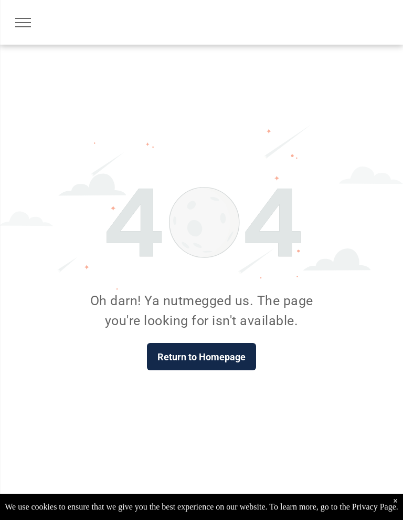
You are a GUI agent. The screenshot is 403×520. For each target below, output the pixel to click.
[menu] (23, 22)
